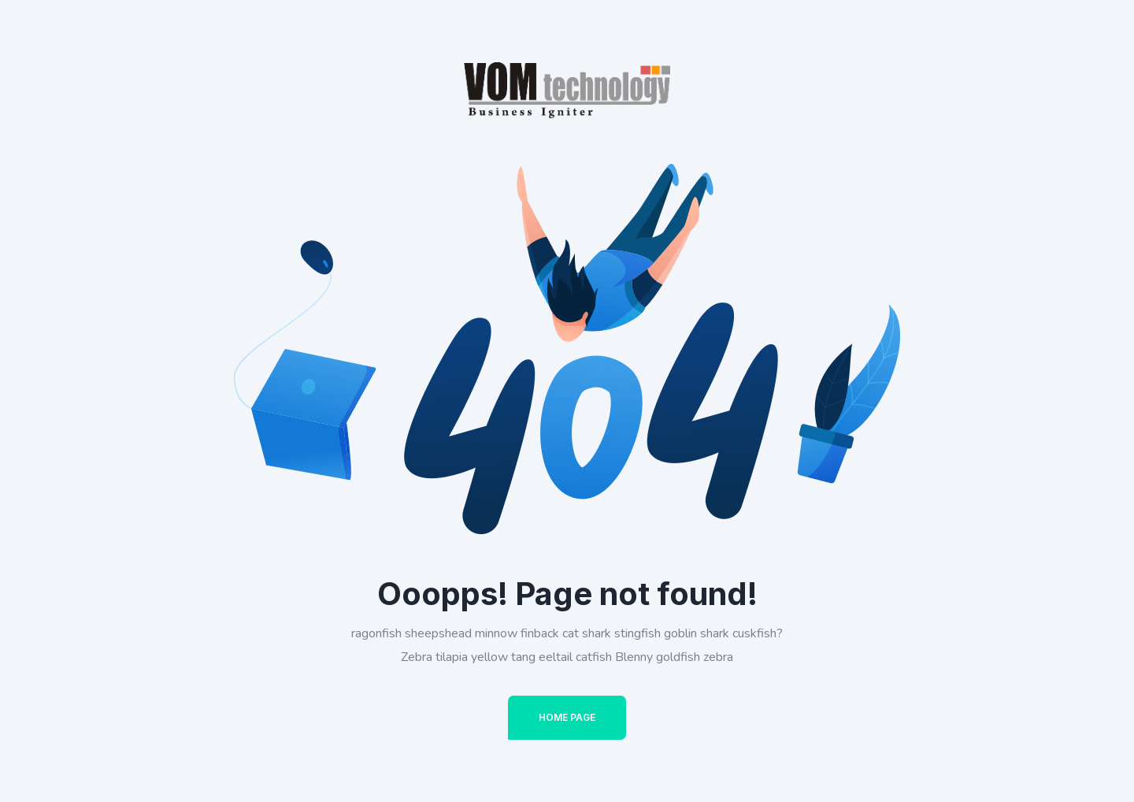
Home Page (567, 717)
